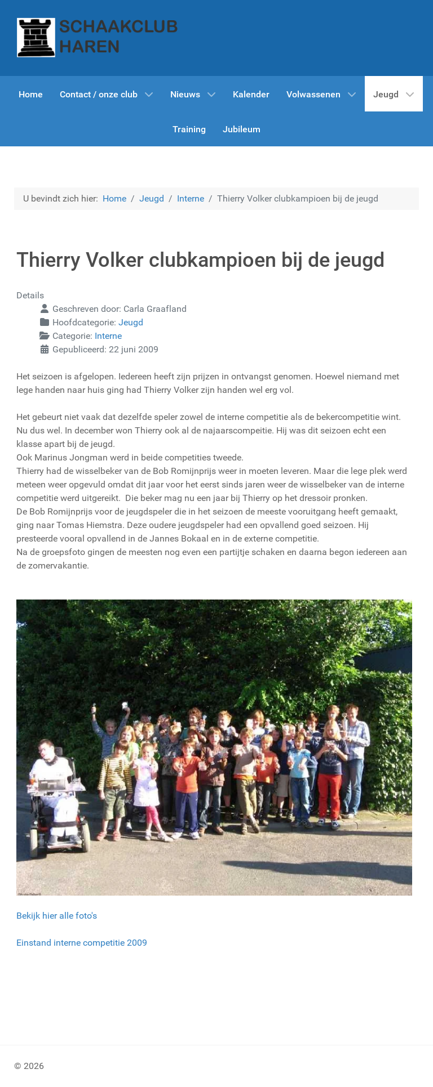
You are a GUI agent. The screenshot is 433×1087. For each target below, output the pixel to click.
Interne (108, 335)
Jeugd (130, 322)
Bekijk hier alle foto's (56, 915)
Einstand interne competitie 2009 (81, 942)
